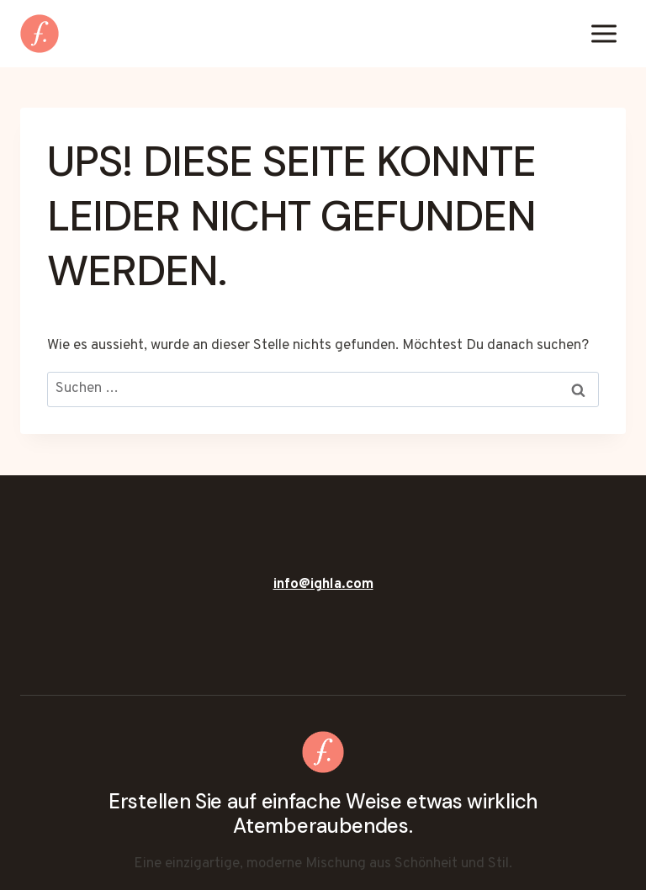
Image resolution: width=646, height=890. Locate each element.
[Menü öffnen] (603, 33)
